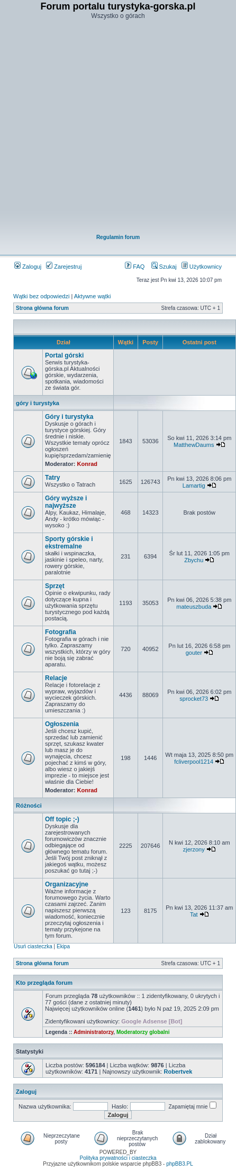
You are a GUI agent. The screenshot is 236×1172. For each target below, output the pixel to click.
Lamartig (194, 485)
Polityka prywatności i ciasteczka (117, 1158)
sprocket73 (193, 698)
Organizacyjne (66, 884)
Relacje (56, 678)
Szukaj (164, 266)
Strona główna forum (42, 308)
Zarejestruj (63, 266)
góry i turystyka (37, 403)
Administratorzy (93, 1032)
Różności (29, 805)
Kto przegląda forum (44, 982)
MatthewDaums (194, 445)
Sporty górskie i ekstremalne (69, 542)
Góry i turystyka (69, 416)
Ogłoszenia (62, 724)
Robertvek (178, 1071)
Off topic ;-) (62, 819)
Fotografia (60, 632)
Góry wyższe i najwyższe (66, 502)
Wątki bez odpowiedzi (41, 296)
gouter (194, 652)
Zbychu (193, 560)
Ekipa (63, 946)
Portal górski (64, 355)
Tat (194, 914)
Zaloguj (27, 266)
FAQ (134, 266)
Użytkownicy (201, 266)
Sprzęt (55, 586)
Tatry (52, 477)
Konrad (87, 464)
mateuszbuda (193, 606)
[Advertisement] (111, 127)
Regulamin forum (118, 237)
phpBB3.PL (179, 1164)
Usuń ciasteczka (33, 946)
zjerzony (194, 849)
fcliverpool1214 (193, 761)
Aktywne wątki (92, 296)
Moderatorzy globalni (143, 1032)
